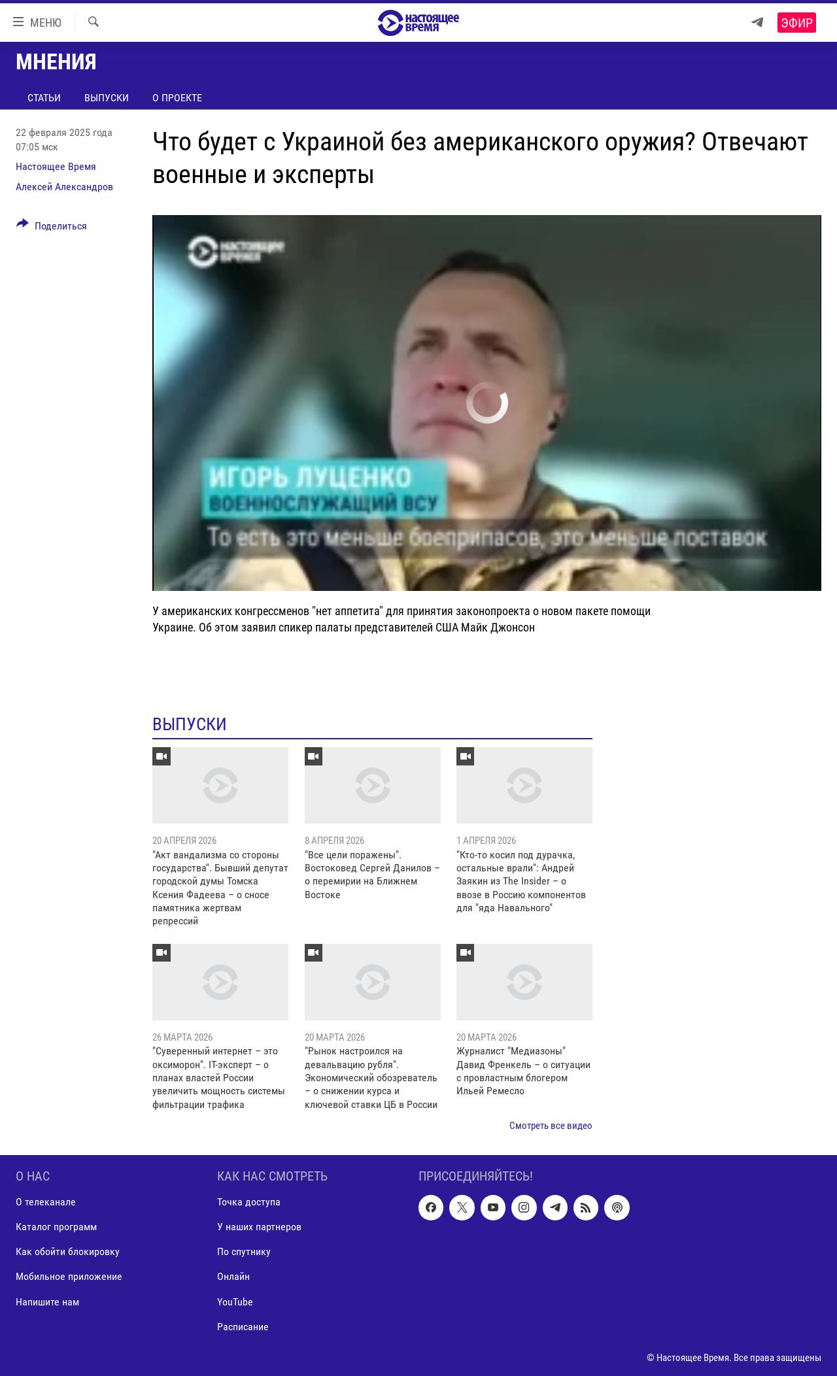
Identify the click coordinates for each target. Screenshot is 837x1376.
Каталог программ (56, 1226)
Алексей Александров (64, 186)
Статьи (44, 98)
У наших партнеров (259, 1226)
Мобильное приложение (69, 1276)
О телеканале (46, 1202)
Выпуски (106, 98)
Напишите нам (47, 1301)
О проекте (177, 98)
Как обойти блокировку (68, 1251)
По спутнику (244, 1251)
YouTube (235, 1301)
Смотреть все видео (550, 1126)
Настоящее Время (56, 166)
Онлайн (233, 1276)
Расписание (243, 1326)
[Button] (51, 228)
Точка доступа (249, 1202)
